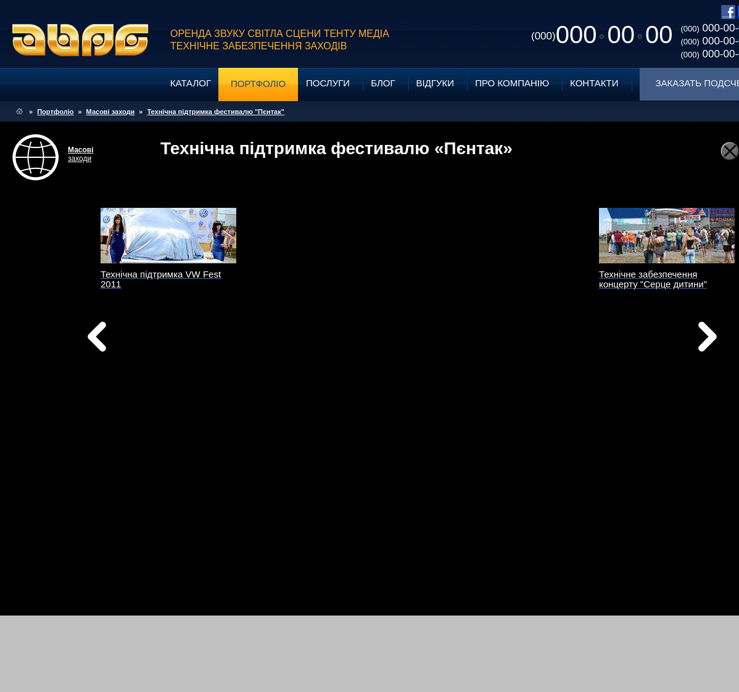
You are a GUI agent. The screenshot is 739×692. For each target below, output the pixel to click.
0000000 (601, 34)
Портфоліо (258, 83)
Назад (128, 340)
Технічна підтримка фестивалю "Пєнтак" (215, 111)
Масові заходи (110, 111)
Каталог (190, 83)
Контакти (594, 83)
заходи (81, 154)
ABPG (80, 40)
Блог (383, 83)
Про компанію (512, 83)
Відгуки (435, 83)
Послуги (328, 83)
